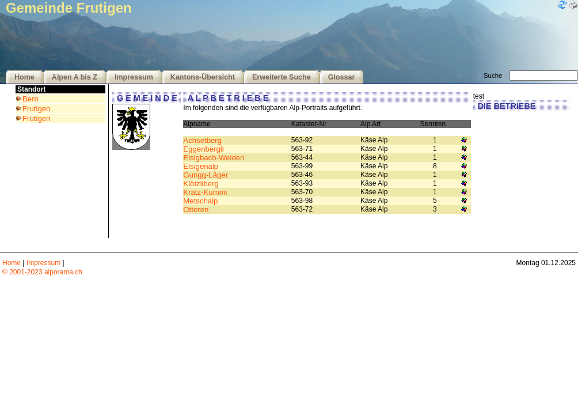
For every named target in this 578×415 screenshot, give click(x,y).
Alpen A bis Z (74, 77)
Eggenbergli (203, 149)
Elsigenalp (200, 166)
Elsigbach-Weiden (213, 157)
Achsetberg (202, 140)
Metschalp (200, 201)
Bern (30, 99)
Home (24, 77)
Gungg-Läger (205, 175)
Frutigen (36, 108)
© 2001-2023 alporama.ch (42, 272)
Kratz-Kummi (205, 192)
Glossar (341, 77)
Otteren (195, 209)
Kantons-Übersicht (202, 77)
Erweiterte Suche (281, 77)
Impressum (134, 77)
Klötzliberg (201, 183)
